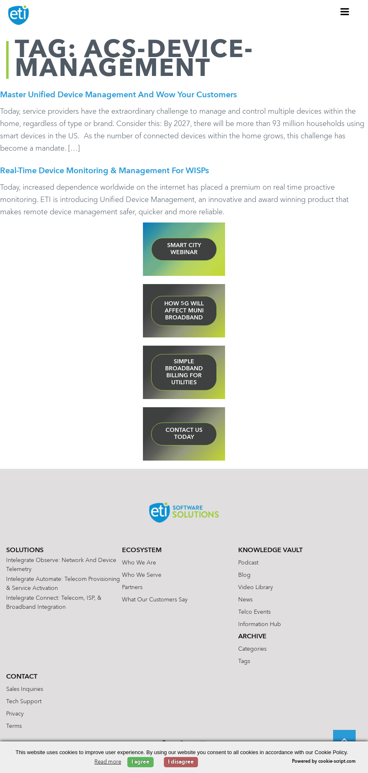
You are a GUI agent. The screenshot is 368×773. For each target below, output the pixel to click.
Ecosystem (142, 550)
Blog (244, 575)
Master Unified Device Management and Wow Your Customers (118, 95)
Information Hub (259, 624)
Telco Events (254, 612)
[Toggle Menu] (345, 11)
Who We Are (139, 563)
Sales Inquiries (24, 689)
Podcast (248, 563)
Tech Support (23, 701)
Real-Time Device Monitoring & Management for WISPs (104, 171)
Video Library (255, 587)
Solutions (25, 550)
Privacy (15, 714)
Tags (244, 661)
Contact (21, 677)
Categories (252, 649)
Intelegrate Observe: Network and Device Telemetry (61, 564)
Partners (132, 587)
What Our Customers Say (155, 600)
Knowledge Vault (270, 550)
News (245, 600)
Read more (107, 762)
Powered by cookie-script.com (324, 761)
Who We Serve (141, 575)
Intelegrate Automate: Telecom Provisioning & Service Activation (63, 583)
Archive (252, 636)
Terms (14, 726)
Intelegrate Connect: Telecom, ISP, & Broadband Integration (53, 602)
